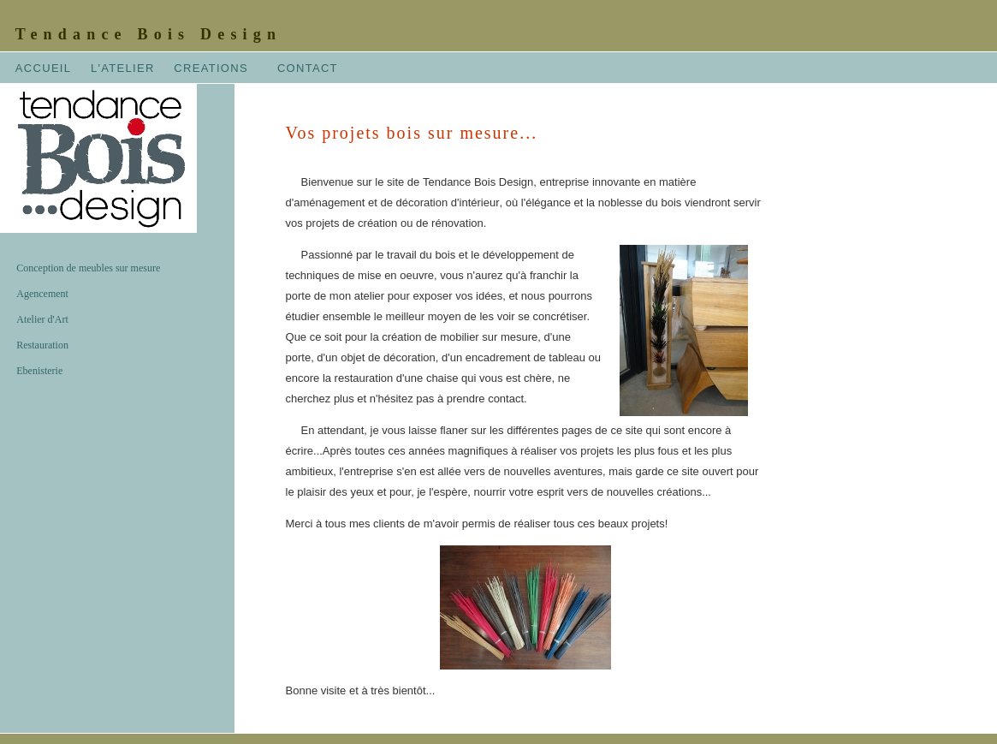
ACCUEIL (43, 68)
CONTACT (307, 68)
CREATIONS (211, 68)
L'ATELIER (123, 68)
